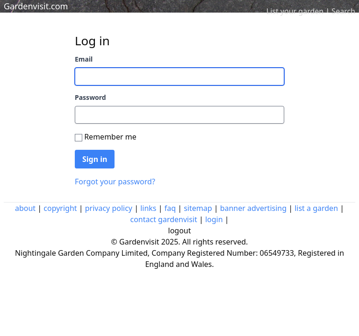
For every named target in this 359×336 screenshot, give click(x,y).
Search (343, 11)
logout (179, 230)
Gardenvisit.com (36, 6)
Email (84, 59)
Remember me (110, 137)
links (148, 208)
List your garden (294, 11)
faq (170, 208)
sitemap (198, 208)
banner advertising (253, 208)
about (25, 208)
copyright (60, 208)
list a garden (316, 208)
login (214, 219)
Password (90, 97)
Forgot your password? (115, 181)
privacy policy (108, 208)
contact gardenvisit (163, 219)
